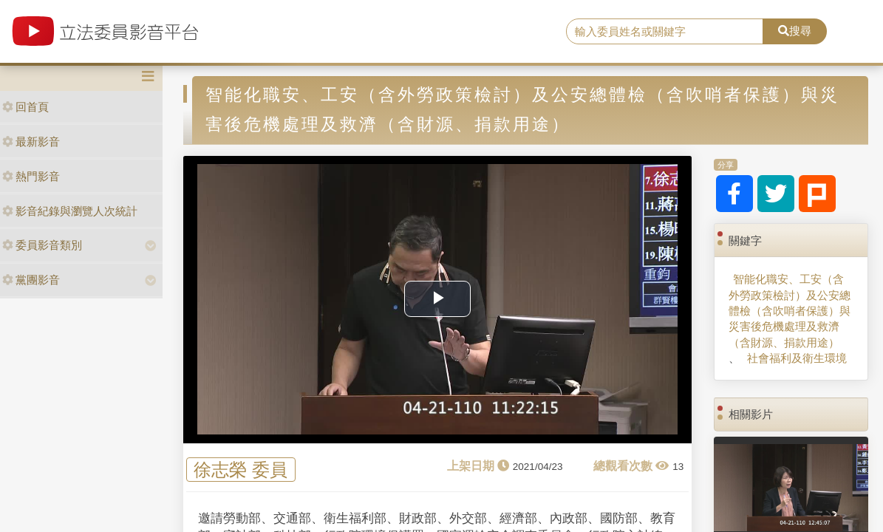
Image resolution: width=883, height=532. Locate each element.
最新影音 (31, 141)
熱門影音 (31, 176)
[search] (665, 31)
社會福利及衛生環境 (797, 358)
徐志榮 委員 (240, 470)
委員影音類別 (42, 245)
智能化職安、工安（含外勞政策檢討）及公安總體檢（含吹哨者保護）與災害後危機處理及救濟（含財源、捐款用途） (789, 311)
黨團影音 (31, 279)
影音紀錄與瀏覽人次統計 (69, 211)
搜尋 (794, 30)
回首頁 (25, 106)
